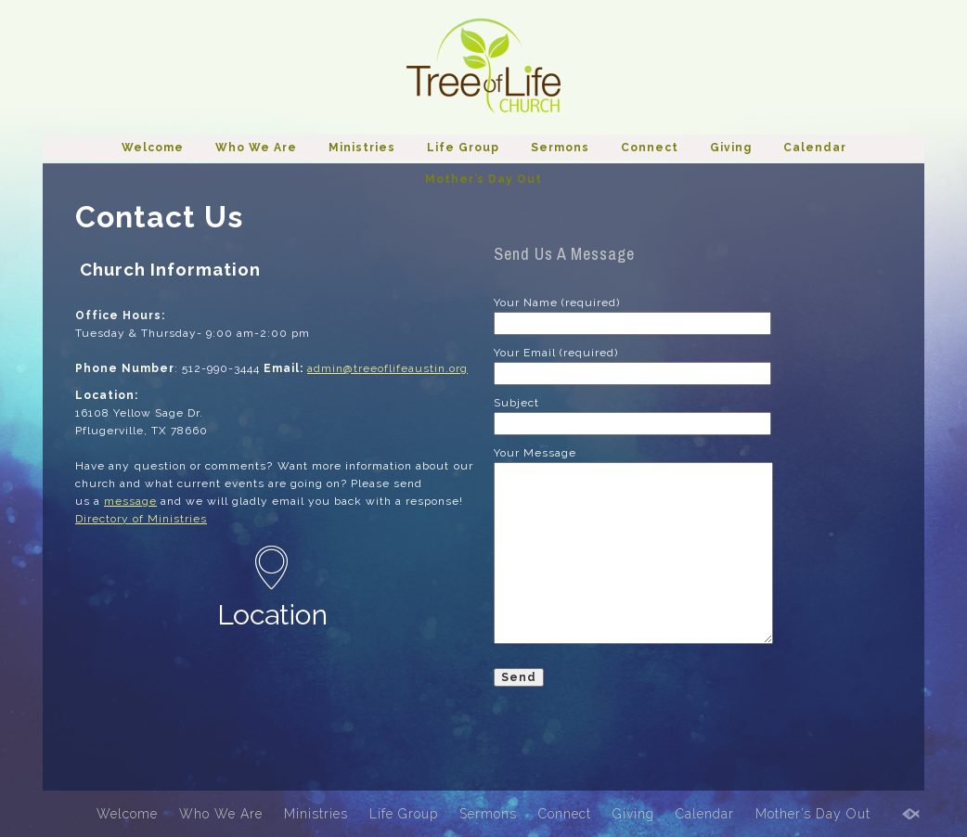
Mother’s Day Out (483, 179)
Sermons (560, 147)
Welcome (153, 147)
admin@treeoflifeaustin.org (387, 368)
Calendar (814, 147)
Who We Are (256, 147)
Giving (731, 147)
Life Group (463, 147)
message (130, 501)
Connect (649, 147)
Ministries (362, 147)
